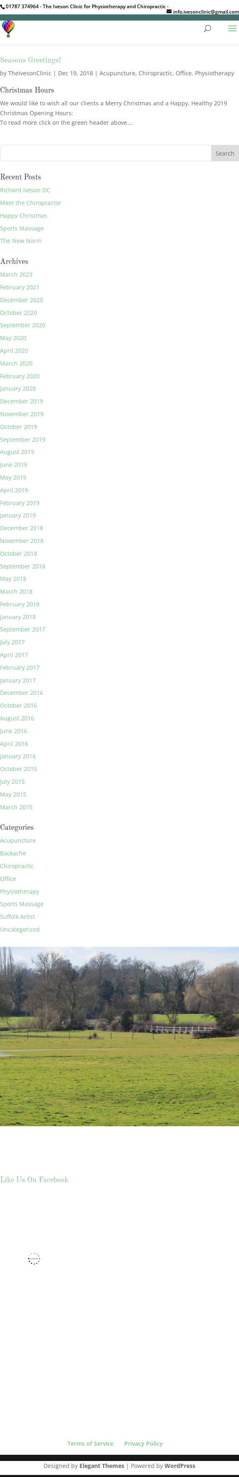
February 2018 (19, 604)
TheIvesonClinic (29, 73)
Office (184, 73)
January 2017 (18, 680)
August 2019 (17, 452)
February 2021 (19, 287)
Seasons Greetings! (30, 60)
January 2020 (18, 388)
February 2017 (19, 667)
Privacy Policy (143, 1443)
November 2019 (22, 414)
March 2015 (16, 807)
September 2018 (22, 566)
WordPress (180, 1466)
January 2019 (18, 515)
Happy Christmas (23, 215)
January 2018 (18, 617)
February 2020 (19, 376)
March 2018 (16, 591)
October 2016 (18, 705)
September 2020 (22, 325)
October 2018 (18, 553)
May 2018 (13, 578)
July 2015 (12, 781)
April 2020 (14, 350)
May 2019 (13, 477)
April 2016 (14, 744)
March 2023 (16, 274)
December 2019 (21, 401)
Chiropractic (155, 73)
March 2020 (16, 363)
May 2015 (13, 794)
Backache (13, 853)
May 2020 (13, 338)
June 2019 (13, 464)
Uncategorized (20, 929)
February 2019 (19, 503)
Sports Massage (22, 228)
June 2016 (13, 731)
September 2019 (22, 439)
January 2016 (18, 756)
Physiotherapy (214, 73)
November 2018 (22, 541)
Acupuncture (117, 73)
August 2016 (17, 718)
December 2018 (21, 528)
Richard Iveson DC (25, 190)
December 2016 (21, 693)
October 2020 (18, 313)
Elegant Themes (101, 1466)
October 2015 (18, 769)
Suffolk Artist (17, 916)
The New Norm (21, 241)
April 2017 (14, 655)
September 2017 (22, 629)
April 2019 (14, 490)
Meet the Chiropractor (30, 203)
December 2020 (21, 300)
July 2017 (12, 642)
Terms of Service (90, 1443)
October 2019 (18, 427)
